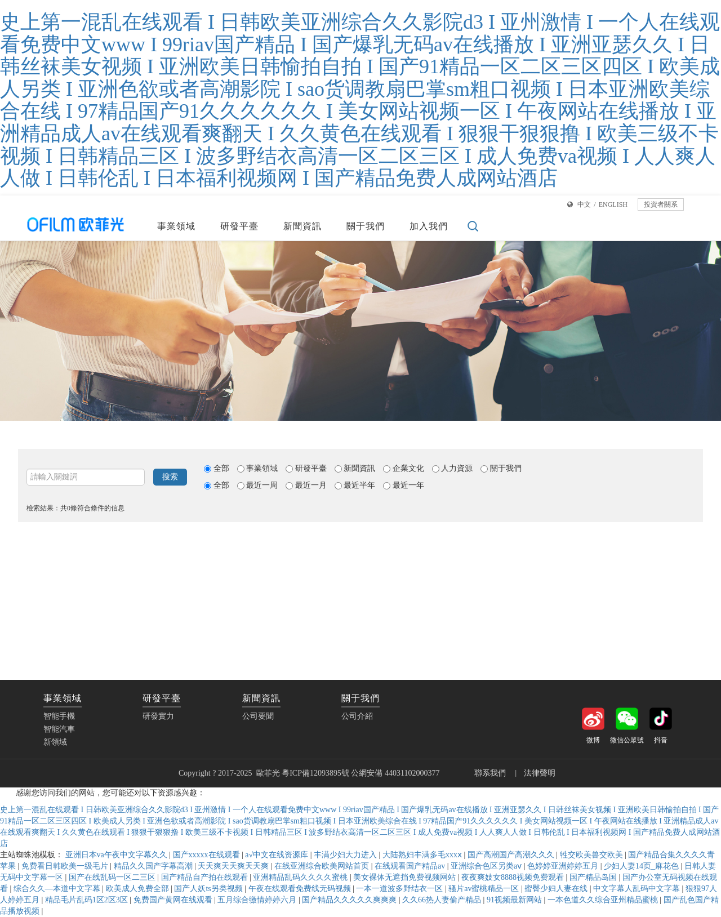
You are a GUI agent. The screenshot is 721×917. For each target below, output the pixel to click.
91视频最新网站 (515, 900)
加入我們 (429, 226)
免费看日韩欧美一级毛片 (65, 866)
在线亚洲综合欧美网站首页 (322, 866)
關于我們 (365, 226)
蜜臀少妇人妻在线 (557, 888)
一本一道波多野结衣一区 (400, 888)
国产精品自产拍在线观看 (205, 877)
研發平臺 (239, 226)
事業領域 (176, 226)
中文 (584, 204)
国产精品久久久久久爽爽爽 (350, 900)
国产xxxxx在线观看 (207, 855)
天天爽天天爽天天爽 (234, 866)
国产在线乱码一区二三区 (113, 877)
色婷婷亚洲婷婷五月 (563, 866)
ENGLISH (613, 204)
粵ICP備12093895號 (315, 773)
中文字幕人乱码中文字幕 (637, 888)
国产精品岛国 (594, 877)
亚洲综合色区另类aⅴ (487, 866)
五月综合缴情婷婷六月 (258, 900)
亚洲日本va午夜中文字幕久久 (117, 855)
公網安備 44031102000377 (396, 773)
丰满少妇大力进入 (346, 855)
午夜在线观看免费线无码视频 (300, 888)
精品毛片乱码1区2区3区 (87, 900)
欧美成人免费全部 (138, 888)
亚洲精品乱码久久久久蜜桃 (301, 877)
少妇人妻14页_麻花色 (642, 866)
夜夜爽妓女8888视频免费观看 (513, 877)
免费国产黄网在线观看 (174, 900)
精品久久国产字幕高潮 (154, 866)
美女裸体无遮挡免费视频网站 (405, 877)
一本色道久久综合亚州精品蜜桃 (604, 900)
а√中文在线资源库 (277, 855)
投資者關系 (661, 204)
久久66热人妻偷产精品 (442, 900)
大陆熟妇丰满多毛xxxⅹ (423, 855)
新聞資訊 (302, 226)
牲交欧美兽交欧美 (592, 855)
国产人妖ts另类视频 (209, 888)
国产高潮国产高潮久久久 (512, 855)
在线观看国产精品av (411, 866)
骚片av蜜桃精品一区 (484, 888)
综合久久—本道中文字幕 (58, 888)
